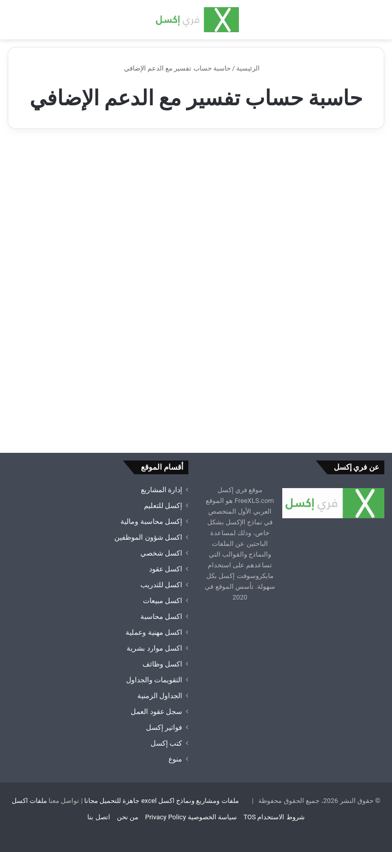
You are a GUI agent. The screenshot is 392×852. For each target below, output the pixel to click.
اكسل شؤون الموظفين (148, 537)
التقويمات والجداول (154, 680)
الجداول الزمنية (159, 696)
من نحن (127, 817)
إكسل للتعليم (163, 505)
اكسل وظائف (162, 664)
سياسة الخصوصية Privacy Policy (190, 817)
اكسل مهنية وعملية (154, 632)
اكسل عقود (165, 569)
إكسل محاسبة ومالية (151, 521)
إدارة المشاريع (161, 490)
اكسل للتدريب (161, 585)
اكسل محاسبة (161, 616)
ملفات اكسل (29, 800)
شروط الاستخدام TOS (274, 817)
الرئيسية (252, 68)
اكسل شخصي (161, 553)
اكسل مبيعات (162, 600)
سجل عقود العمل (156, 711)
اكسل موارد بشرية (154, 648)
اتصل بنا (98, 817)
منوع (175, 759)
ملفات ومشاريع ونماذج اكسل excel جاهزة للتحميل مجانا (161, 800)
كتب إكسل (166, 743)
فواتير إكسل (164, 727)
